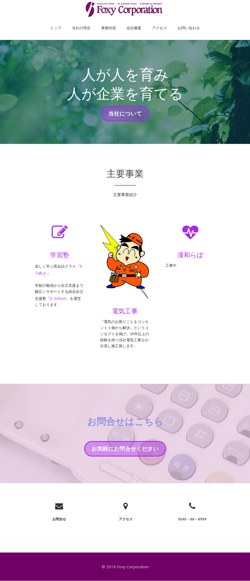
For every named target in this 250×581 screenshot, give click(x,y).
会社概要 (131, 22)
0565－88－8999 (192, 530)
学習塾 (59, 254)
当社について (125, 115)
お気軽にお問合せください (125, 461)
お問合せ (59, 530)
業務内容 (111, 22)
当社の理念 (89, 22)
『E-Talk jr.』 (47, 273)
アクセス (151, 22)
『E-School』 (67, 300)
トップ (69, 22)
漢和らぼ (190, 254)
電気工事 (125, 310)
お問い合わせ (175, 22)
